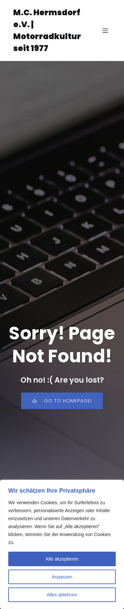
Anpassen (62, 576)
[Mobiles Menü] (105, 30)
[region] (62, 544)
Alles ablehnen (62, 594)
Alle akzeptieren (62, 559)
